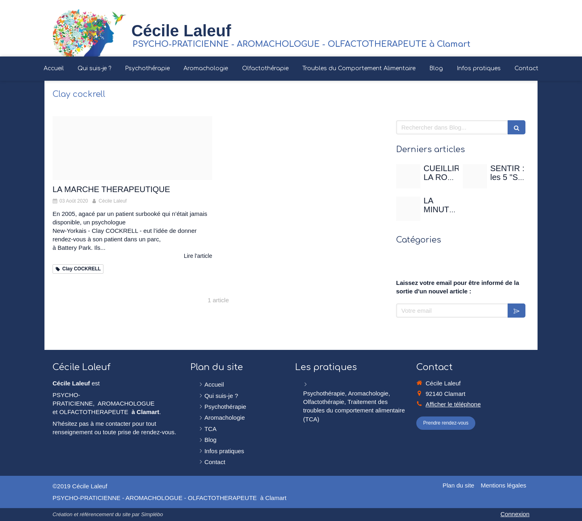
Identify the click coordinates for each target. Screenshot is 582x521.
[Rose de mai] (408, 176)
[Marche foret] (132, 148)
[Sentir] (475, 176)
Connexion (514, 514)
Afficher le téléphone (453, 404)
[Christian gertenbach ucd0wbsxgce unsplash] (408, 209)
